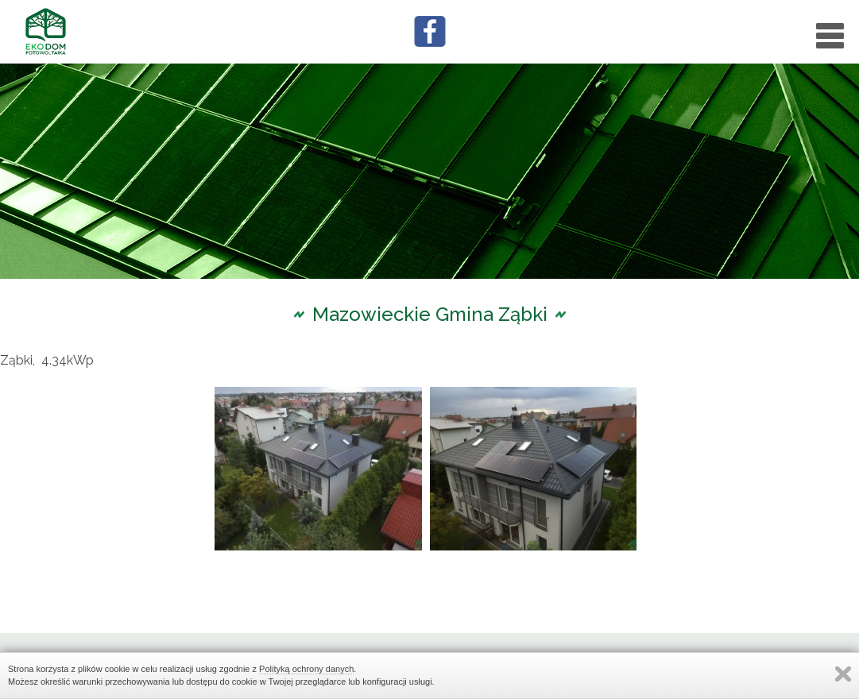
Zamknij (843, 674)
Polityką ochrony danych (306, 669)
